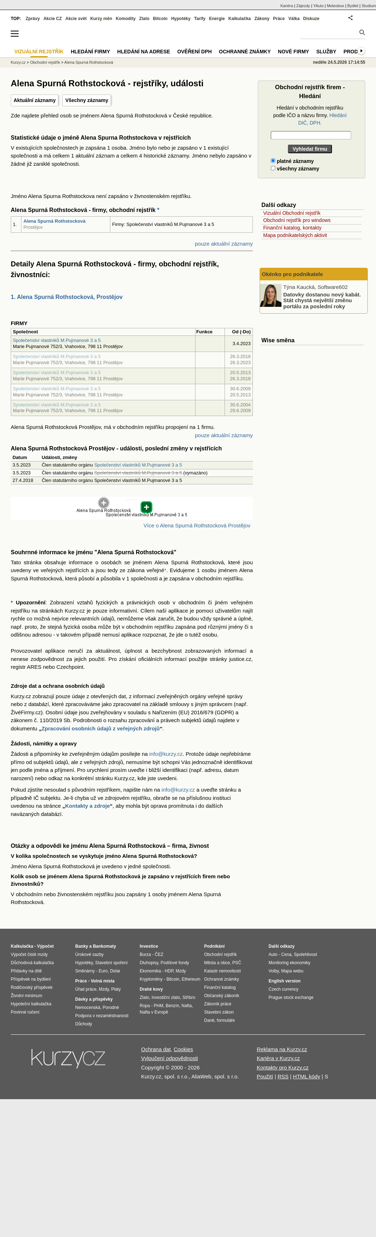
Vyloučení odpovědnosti (169, 1058)
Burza (145, 954)
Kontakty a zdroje (87, 806)
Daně (209, 1020)
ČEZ (159, 954)
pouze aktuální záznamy (224, 244)
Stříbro (188, 997)
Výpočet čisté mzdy (29, 954)
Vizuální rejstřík (39, 51)
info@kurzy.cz (166, 754)
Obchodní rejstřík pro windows (297, 220)
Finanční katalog (220, 987)
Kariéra (286, 6)
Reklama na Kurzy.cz (282, 1049)
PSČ (236, 962)
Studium (369, 6)
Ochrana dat (156, 1049)
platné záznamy (292, 161)
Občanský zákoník (221, 995)
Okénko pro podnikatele (292, 274)
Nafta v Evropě (154, 1012)
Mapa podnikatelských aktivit (295, 235)
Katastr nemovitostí (222, 970)
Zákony (261, 18)
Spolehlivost (305, 954)
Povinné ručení (25, 1012)
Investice (149, 946)
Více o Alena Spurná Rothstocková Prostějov (197, 525)
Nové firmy (293, 51)
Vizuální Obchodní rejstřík (291, 213)
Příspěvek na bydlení (31, 979)
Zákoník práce (217, 1003)
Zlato (144, 18)
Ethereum (191, 979)
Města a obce (217, 962)
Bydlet (352, 6)
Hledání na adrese (143, 51)
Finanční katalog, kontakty (292, 228)
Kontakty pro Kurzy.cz (283, 1067)
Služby (326, 51)
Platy (116, 989)
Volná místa (102, 981)
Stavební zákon (219, 1012)
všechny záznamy (295, 168)
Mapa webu (292, 970)
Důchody (83, 1023)
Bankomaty (104, 946)
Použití (265, 1076)
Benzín (172, 1005)
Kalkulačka (239, 18)
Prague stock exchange (291, 997)
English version (284, 981)
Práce (279, 18)
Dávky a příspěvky (94, 999)
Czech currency (283, 989)
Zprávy (33, 18)
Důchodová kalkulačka (32, 962)
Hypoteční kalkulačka (31, 1003)
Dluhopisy (149, 962)
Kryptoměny (151, 979)
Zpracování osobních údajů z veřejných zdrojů (101, 728)
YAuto (318, 6)
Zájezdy (303, 6)
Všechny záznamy (86, 100)
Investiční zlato (165, 997)
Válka (293, 18)
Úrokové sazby (89, 954)
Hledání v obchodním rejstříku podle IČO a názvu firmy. (310, 115)
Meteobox (335, 6)
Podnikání (214, 946)
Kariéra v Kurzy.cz (278, 1058)
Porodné (111, 1007)
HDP (169, 970)
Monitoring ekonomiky (289, 962)
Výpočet (45, 946)
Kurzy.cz (18, 62)
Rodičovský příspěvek (32, 987)
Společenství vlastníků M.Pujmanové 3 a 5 (57, 340)
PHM (158, 1005)
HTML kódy (306, 1076)
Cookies (183, 1049)
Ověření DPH (194, 51)
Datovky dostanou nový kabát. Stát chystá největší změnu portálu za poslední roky (322, 300)
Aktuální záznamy (35, 100)
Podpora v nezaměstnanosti (102, 1015)
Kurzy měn (101, 18)
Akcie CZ (52, 18)
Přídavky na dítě (26, 970)
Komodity (125, 18)
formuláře (226, 1020)
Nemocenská (87, 1007)
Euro (102, 970)
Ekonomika (150, 970)
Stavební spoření (111, 962)
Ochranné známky (245, 51)
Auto (273, 954)
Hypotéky (181, 18)
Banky (81, 946)
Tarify (200, 18)
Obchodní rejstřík (45, 62)
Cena (286, 954)
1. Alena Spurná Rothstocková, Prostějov (66, 297)
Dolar (115, 970)
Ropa (145, 1005)
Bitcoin (160, 18)
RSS (283, 1076)
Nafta (187, 1005)
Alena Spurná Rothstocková (54, 221)
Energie (217, 18)
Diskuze (311, 18)
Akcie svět (76, 18)
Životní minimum (26, 995)
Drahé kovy (151, 989)
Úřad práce (85, 989)
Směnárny (85, 970)
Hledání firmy (90, 51)
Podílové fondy (174, 962)
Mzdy (104, 989)
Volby (274, 970)
